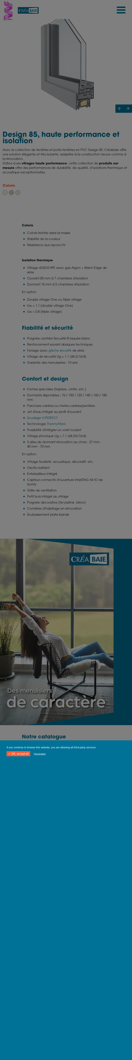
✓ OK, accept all (18, 753)
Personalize (40, 754)
